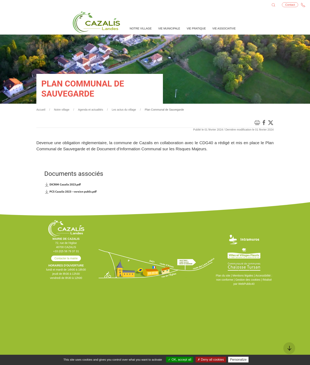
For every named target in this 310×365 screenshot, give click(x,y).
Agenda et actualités (90, 109)
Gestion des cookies (247, 279)
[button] (273, 5)
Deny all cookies (211, 359)
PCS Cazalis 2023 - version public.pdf (70, 191)
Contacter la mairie (66, 258)
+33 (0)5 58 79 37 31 (66, 251)
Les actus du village (124, 109)
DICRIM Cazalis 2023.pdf (62, 184)
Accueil (40, 109)
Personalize (238, 359)
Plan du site (223, 275)
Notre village (61, 109)
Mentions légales (242, 275)
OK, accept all (179, 359)
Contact (290, 4)
